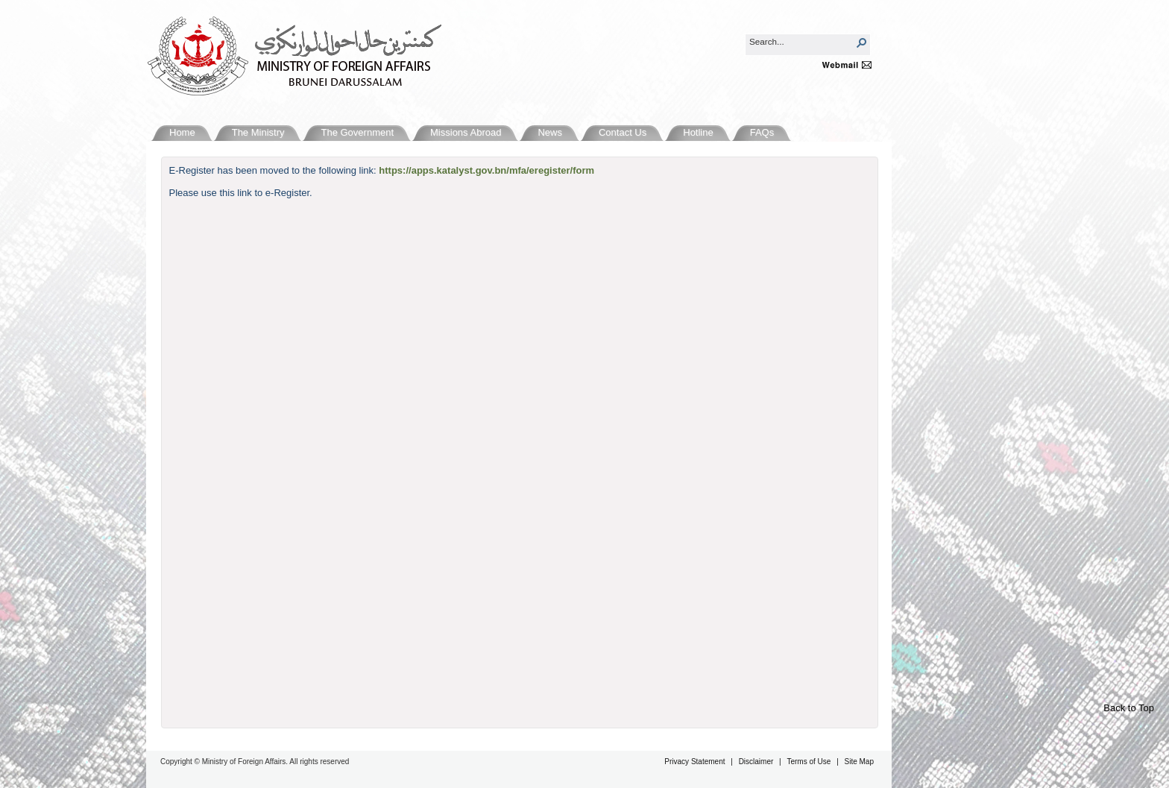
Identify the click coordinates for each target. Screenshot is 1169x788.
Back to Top (1128, 707)
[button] (862, 42)
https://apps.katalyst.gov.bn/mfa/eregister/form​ (486, 170)
